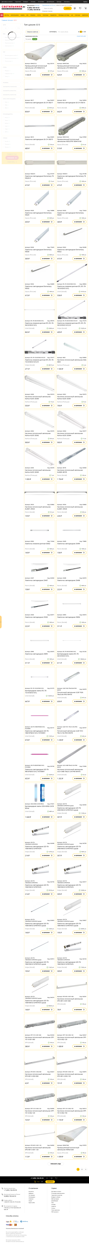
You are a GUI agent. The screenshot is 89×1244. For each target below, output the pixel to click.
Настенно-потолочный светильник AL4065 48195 (70, 471)
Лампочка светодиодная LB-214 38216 (71, 103)
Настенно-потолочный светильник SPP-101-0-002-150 (71, 1112)
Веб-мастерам (55, 1199)
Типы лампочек (55, 1210)
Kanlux (7, 123)
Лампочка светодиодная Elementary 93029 (38, 214)
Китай (7, 141)
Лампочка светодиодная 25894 (68, 617)
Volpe (7, 129)
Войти (85, 2)
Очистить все (81, 36)
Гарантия (18, 1)
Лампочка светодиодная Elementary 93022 (70, 251)
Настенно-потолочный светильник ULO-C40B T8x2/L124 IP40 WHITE (70, 770)
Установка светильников (57, 1193)
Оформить (50, 1181)
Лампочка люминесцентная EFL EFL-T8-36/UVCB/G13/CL (39, 324)
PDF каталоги (54, 1212)
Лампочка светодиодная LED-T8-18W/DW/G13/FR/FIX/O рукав (37, 963)
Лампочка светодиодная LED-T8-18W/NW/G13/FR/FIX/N (69, 886)
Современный (9, 73)
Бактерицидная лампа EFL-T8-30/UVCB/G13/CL (68, 655)
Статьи (53, 1208)
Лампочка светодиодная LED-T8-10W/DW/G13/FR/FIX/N (37, 886)
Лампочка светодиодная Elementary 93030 (38, 251)
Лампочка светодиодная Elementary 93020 (70, 214)
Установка (41, 1)
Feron (7, 117)
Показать (12, 158)
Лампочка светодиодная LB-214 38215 (39, 139)
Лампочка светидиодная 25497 (36, 580)
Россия (8, 147)
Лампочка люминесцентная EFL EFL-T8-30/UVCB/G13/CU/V (71, 324)
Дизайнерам (50, 1)
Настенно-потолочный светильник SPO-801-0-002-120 (70, 1075)
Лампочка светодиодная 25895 (36, 654)
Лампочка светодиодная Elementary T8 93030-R (71, 177)
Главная (4, 20)
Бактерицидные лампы (11, 55)
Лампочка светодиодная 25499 (68, 544)
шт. (37, 1182)
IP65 (7, 108)
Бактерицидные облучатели (13, 37)
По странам (32, 1195)
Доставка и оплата (7, 1)
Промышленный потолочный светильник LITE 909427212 (36, 67)
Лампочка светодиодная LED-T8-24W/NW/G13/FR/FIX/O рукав (69, 847)
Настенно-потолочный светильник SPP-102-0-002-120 (71, 1038)
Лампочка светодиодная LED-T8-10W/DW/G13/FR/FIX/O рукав (37, 925)
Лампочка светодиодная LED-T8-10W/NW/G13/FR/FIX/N (37, 847)
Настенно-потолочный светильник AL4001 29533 (38, 508)
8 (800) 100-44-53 (33, 8)
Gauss (7, 120)
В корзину (47, 75)
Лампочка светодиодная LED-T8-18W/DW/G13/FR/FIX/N (69, 963)
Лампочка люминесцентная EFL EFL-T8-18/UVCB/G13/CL (71, 287)
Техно (7, 76)
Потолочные (9, 61)
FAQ (52, 1202)
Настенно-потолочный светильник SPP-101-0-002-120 (39, 1112)
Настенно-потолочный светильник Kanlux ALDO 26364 (70, 434)
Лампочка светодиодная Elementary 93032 (38, 287)
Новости (53, 1206)
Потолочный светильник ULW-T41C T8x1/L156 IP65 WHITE (70, 732)
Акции (30, 1201)
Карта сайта (32, 1202)
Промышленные (10, 43)
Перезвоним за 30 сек (48, 5)
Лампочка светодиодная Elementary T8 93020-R (39, 177)
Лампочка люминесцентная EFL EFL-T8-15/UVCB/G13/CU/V (39, 361)
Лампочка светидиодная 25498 (68, 580)
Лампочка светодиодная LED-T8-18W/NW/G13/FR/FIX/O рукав (69, 925)
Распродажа (32, 1197)
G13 (34, 39)
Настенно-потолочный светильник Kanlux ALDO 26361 (70, 398)
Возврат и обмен (55, 1197)
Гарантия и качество (56, 1195)
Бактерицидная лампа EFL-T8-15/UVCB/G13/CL (36, 692)
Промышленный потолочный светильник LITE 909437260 (68, 67)
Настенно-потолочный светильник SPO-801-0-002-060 (38, 1075)
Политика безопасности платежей (15, 1228)
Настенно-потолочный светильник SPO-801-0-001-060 (70, 1000)
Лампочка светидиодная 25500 (36, 617)
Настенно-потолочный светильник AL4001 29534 (70, 508)
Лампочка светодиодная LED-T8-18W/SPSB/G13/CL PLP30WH (37, 732)
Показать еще (56, 1164)
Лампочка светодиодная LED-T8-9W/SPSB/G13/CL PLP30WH (37, 770)
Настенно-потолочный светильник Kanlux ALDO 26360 (38, 398)
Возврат (25, 1)
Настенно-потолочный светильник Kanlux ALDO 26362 (38, 434)
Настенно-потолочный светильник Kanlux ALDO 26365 (38, 471)
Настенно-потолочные (11, 58)
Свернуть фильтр (32, 32)
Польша (8, 144)
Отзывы (33, 1)
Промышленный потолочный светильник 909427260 (68, 1149)
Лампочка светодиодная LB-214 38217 (39, 103)
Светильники (9, 46)
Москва (37, 5)
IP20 (7, 102)
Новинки (31, 1199)
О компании (33, 1188)
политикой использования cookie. (16, 1236)
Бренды (59, 1)
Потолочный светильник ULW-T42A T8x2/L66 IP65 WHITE (70, 693)
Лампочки (8, 40)
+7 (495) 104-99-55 (33, 10)
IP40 (7, 105)
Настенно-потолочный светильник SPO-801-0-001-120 (38, 1149)
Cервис (54, 1188)
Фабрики (31, 1193)
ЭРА (6, 132)
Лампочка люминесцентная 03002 (37, 544)
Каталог (2, 15)
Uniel (7, 126)
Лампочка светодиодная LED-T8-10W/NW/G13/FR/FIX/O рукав (37, 1002)
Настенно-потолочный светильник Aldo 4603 (71, 361)
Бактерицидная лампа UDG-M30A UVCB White (39, 807)
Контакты (67, 1)
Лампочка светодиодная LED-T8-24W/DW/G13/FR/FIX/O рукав (69, 809)
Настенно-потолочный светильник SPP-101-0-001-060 (39, 1038)
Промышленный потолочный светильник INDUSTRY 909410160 (69, 140)
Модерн (7, 70)
